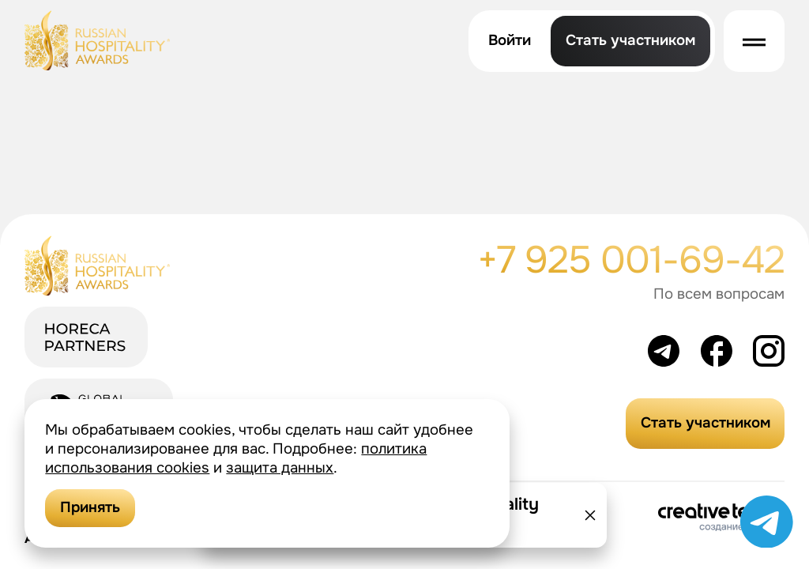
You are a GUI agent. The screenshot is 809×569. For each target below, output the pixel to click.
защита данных (279, 467)
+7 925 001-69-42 (631, 260)
